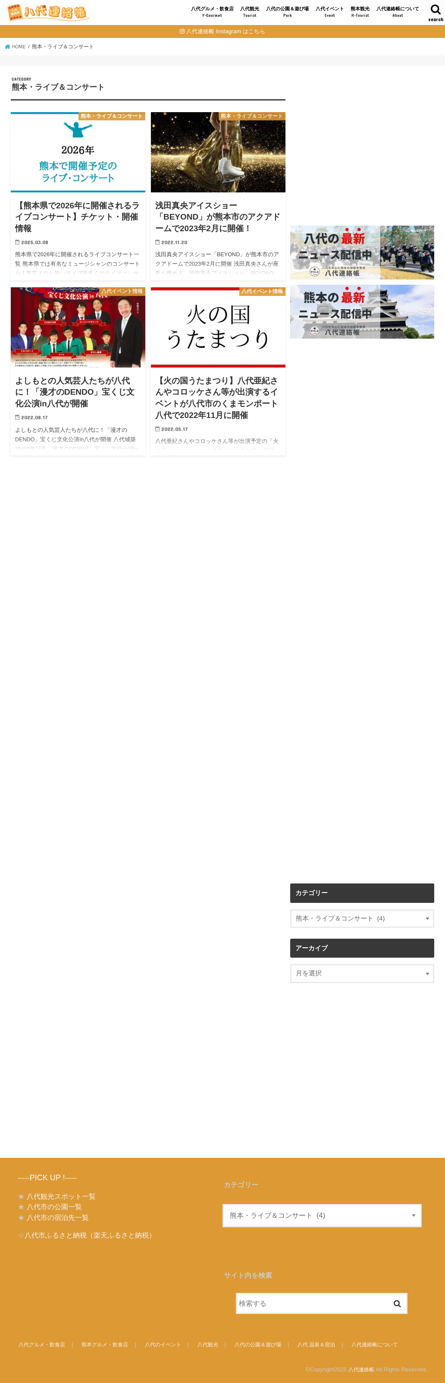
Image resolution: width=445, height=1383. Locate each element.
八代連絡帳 (360, 1369)
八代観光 (249, 12)
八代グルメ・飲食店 (212, 12)
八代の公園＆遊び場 (287, 12)
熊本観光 (360, 12)
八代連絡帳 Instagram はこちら (225, 31)
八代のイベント (167, 1344)
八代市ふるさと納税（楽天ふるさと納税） (90, 1235)
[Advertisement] (362, 156)
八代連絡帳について (397, 12)
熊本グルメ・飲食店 (108, 1344)
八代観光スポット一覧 (61, 1196)
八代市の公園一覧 (54, 1206)
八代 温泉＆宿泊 (324, 1344)
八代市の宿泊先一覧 (58, 1217)
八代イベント (330, 12)
